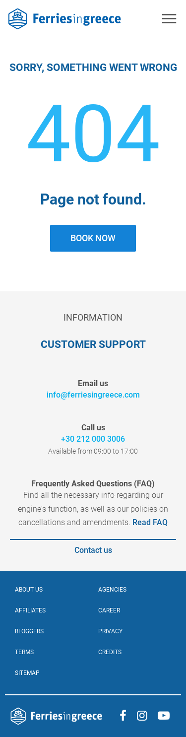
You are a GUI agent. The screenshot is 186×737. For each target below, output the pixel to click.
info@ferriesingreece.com (93, 395)
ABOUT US (29, 589)
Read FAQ (149, 522)
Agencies (112, 589)
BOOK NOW (93, 238)
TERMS (24, 652)
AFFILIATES (30, 610)
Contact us (93, 550)
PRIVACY (110, 631)
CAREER (109, 610)
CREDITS (110, 652)
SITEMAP (27, 673)
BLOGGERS (29, 631)
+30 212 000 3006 (93, 439)
